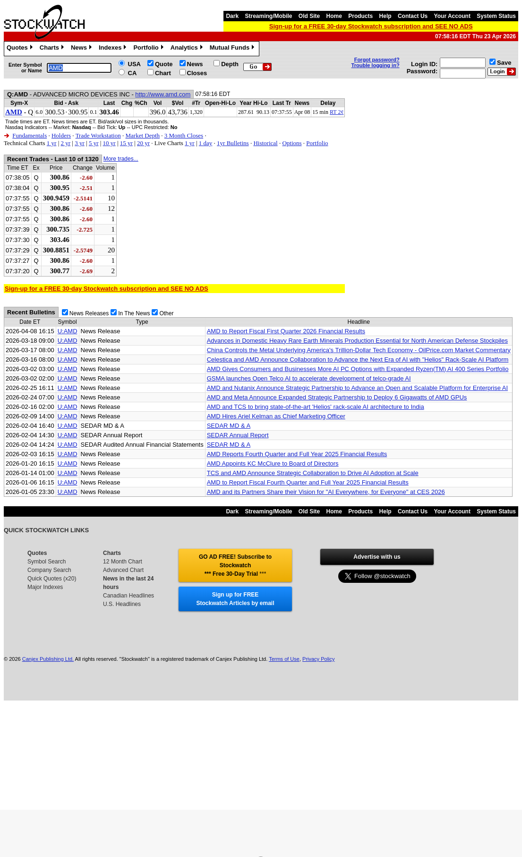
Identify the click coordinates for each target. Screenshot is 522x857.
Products (360, 16)
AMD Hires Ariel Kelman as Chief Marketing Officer (276, 416)
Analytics (188, 48)
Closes (197, 73)
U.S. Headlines (122, 604)
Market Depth (142, 135)
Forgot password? (377, 59)
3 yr (80, 143)
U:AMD (67, 331)
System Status (496, 16)
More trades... (120, 159)
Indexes (113, 48)
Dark (232, 16)
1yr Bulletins (233, 143)
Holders (61, 135)
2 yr (65, 143)
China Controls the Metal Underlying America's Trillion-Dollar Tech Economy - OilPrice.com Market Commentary (359, 350)
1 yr (52, 143)
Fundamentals (29, 135)
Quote (164, 64)
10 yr (109, 143)
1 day (206, 143)
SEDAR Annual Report (238, 435)
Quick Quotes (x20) (51, 578)
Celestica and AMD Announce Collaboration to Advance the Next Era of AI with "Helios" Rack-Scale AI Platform (358, 359)
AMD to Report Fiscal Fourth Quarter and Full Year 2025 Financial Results (308, 482)
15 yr (126, 143)
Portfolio (149, 48)
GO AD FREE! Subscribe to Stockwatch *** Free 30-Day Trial (235, 565)
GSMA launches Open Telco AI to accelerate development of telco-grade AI (309, 378)
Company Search (49, 570)
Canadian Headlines (128, 595)
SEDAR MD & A (228, 425)
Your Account (452, 16)
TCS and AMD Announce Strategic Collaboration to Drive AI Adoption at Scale (313, 472)
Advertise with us (376, 557)
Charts (53, 48)
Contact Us (413, 16)
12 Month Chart (122, 561)
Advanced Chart (123, 570)
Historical (265, 143)
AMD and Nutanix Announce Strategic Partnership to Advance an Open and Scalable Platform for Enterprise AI (357, 387)
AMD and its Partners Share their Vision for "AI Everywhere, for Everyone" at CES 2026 (326, 491)
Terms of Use (284, 659)
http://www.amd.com (162, 94)
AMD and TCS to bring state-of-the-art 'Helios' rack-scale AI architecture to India (315, 406)
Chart (163, 73)
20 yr (143, 143)
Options (291, 143)
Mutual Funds (233, 48)
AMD (13, 112)
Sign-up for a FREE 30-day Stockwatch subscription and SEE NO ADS (371, 26)
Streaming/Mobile (268, 16)
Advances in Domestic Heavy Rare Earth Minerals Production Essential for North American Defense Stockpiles (357, 340)
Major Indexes (45, 587)
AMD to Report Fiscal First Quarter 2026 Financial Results (286, 331)
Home (334, 16)
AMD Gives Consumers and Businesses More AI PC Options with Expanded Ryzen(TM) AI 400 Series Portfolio (358, 368)
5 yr (94, 143)
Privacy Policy (318, 659)
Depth (230, 64)
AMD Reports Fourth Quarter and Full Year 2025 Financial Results (297, 454)
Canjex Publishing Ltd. (48, 659)
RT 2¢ (336, 112)
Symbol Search (46, 561)
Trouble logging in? (375, 65)
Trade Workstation (98, 135)
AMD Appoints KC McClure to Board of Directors (273, 463)
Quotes (21, 48)
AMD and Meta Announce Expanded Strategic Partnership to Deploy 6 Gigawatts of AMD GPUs (337, 397)
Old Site (309, 16)
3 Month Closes (183, 135)
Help (385, 16)
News (82, 48)
